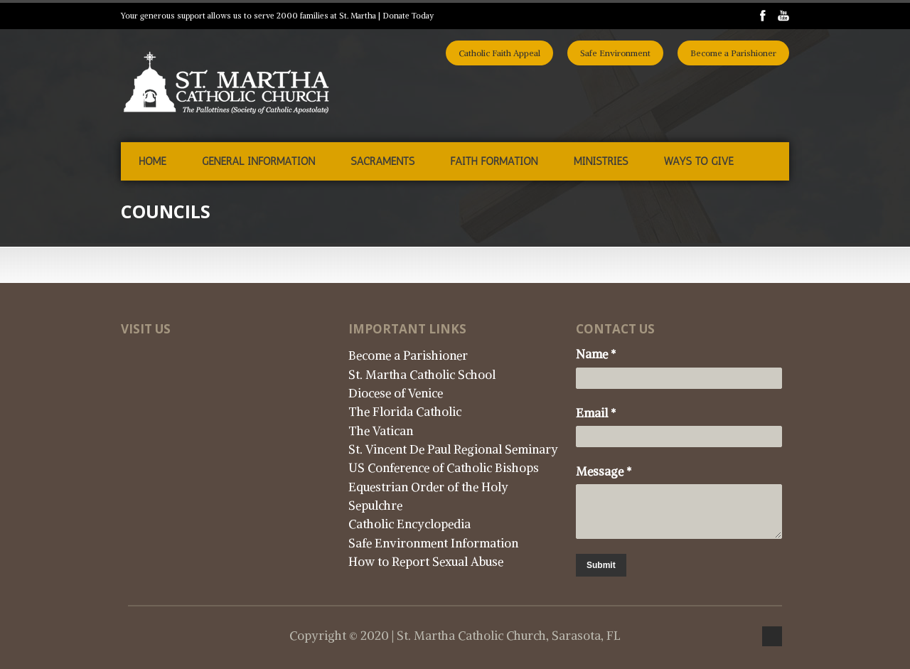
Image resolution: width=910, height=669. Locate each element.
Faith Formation (494, 161)
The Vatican (380, 431)
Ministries (601, 161)
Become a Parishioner (733, 53)
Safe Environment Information (433, 543)
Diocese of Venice (395, 393)
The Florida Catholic (404, 411)
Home (152, 161)
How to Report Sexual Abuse (425, 561)
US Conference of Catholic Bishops (443, 468)
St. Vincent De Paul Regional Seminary (453, 449)
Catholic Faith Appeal (499, 53)
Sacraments (382, 161)
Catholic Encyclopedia (409, 524)
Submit (601, 565)
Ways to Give (698, 161)
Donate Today (408, 16)
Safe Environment (615, 53)
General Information (258, 161)
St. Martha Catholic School (422, 374)
